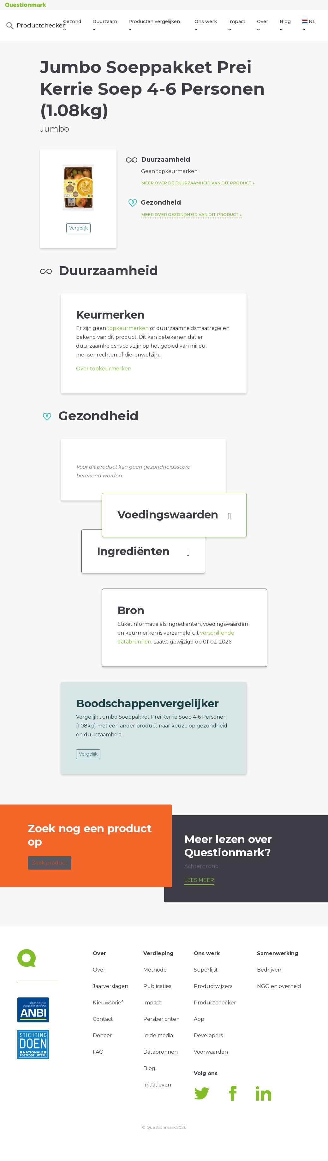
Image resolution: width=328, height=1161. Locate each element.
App (199, 1019)
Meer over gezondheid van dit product (190, 214)
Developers (208, 1035)
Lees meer (199, 880)
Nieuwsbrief (108, 1003)
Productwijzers (213, 986)
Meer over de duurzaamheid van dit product (196, 183)
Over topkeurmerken (103, 369)
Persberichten (161, 1019)
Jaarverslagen (110, 986)
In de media (158, 1035)
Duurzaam (104, 25)
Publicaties (157, 986)
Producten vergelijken (154, 25)
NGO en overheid (279, 986)
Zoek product (49, 863)
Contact (103, 1019)
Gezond (72, 25)
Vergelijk (78, 228)
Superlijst (206, 970)
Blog (285, 25)
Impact (236, 25)
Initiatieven (157, 1085)
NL (308, 25)
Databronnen (160, 1052)
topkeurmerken (128, 328)
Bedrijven (269, 970)
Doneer (102, 1035)
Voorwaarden (211, 1052)
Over (262, 25)
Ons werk (205, 25)
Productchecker (34, 26)
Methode (155, 970)
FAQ (98, 1052)
